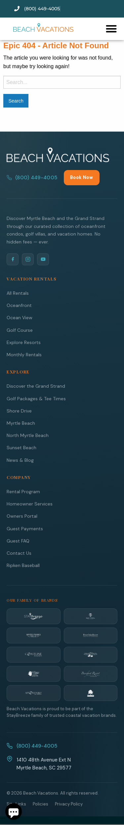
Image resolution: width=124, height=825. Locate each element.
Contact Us (19, 553)
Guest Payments (25, 529)
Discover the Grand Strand (36, 386)
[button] (111, 28)
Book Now (81, 177)
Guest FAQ (18, 541)
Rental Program (23, 492)
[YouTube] (43, 259)
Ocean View (19, 318)
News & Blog (20, 460)
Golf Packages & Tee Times (36, 399)
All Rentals (18, 293)
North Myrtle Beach (28, 435)
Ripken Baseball (23, 565)
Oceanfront (19, 305)
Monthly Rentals (24, 355)
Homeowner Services (30, 504)
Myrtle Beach (21, 423)
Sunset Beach (21, 448)
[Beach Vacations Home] (58, 155)
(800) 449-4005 (32, 177)
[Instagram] (28, 259)
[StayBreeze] (34, 616)
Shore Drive (19, 411)
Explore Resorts (24, 342)
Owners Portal (22, 516)
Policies (40, 804)
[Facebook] (13, 259)
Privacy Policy (69, 804)
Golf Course (20, 330)
